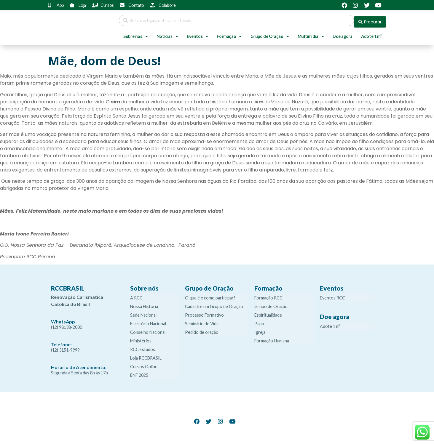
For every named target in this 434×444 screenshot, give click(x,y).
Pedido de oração (201, 329)
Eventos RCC (332, 294)
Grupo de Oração (269, 33)
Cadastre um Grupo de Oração (214, 303)
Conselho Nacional (147, 329)
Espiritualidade (268, 312)
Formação (229, 33)
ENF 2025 (139, 372)
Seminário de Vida (201, 320)
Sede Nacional (143, 312)
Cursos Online (143, 363)
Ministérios (140, 337)
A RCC (136, 294)
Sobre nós (135, 33)
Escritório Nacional (148, 320)
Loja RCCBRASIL (146, 355)
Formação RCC (268, 294)
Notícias (167, 33)
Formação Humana (271, 337)
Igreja (259, 329)
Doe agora (342, 33)
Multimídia (311, 33)
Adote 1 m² (371, 33)
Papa (259, 320)
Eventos (197, 33)
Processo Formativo (204, 312)
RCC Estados (142, 346)
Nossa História (144, 303)
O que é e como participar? (210, 294)
